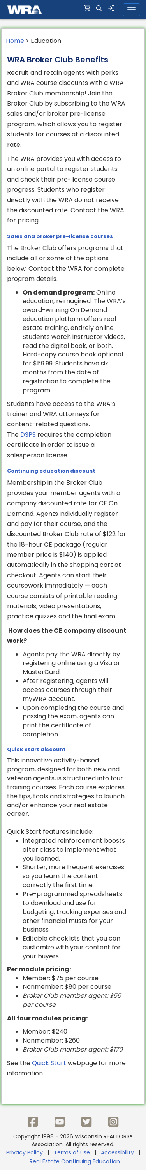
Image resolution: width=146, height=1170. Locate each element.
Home (15, 40)
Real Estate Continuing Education (75, 1161)
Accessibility (117, 1152)
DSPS (28, 434)
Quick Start (49, 1063)
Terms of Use (72, 1152)
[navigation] (73, 9)
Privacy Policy (24, 1152)
